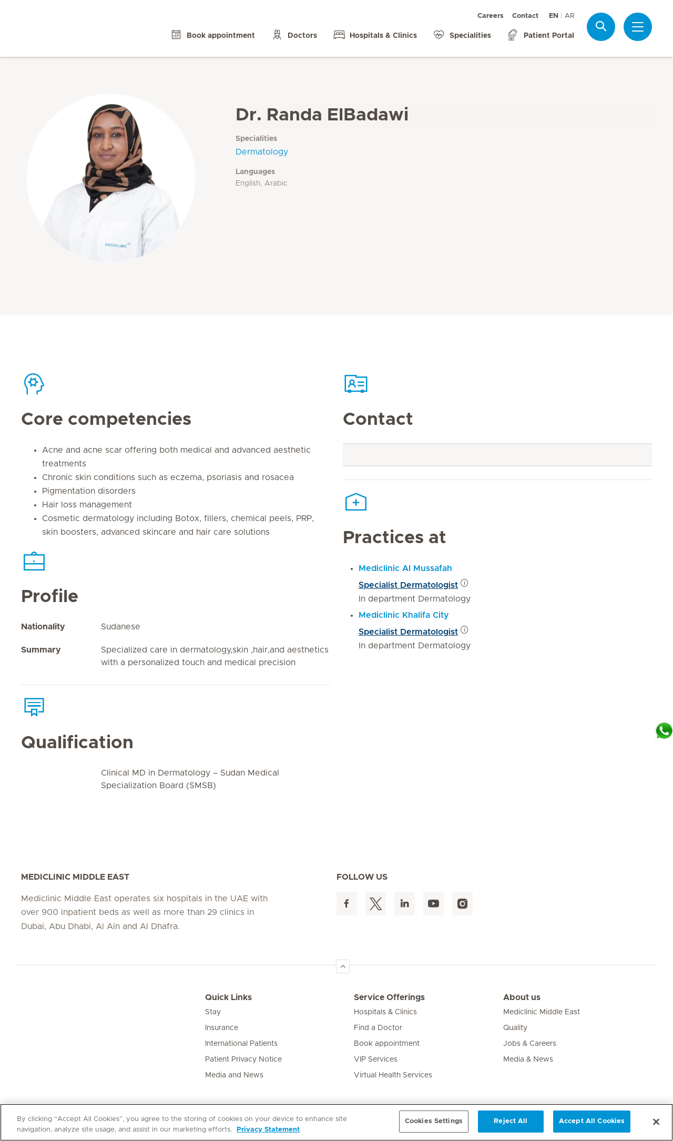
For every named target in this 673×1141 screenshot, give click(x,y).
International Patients (241, 1043)
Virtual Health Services (393, 1075)
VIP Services (375, 1059)
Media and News (234, 1075)
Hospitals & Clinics (385, 1012)
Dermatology (262, 152)
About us (522, 997)
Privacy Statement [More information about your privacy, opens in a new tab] (268, 1129)
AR (569, 16)
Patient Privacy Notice (243, 1059)
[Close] (656, 1121)
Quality (515, 1028)
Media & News (528, 1059)
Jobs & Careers (529, 1043)
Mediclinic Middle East (541, 1012)
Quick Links (228, 997)
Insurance (221, 1028)
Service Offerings (389, 997)
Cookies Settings (434, 1121)
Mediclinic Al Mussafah (405, 568)
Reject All (510, 1121)
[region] (336, 1122)
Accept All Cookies (592, 1121)
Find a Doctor (378, 1028)
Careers (490, 16)
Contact (525, 16)
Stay (213, 1012)
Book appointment (387, 1043)
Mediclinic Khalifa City (404, 615)
